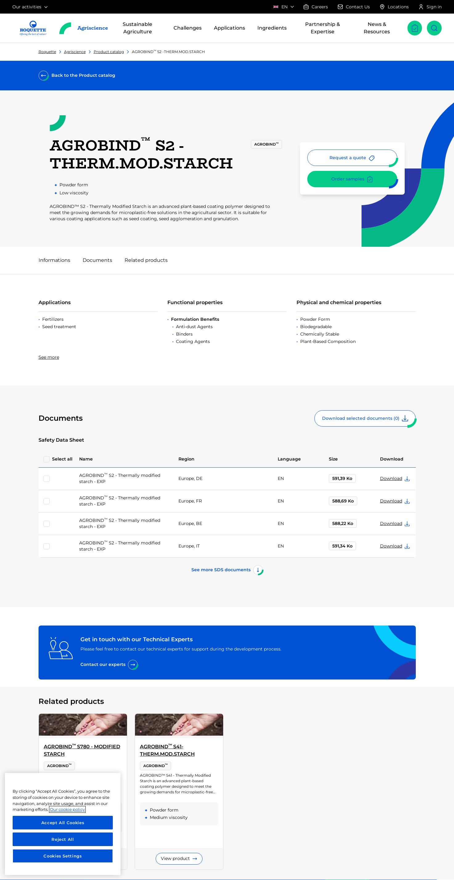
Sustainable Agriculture (137, 28)
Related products (146, 260)
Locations (394, 7)
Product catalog (109, 51)
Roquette (47, 51)
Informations (54, 260)
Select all (62, 459)
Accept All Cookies (62, 822)
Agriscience (75, 51)
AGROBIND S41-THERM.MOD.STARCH (167, 750)
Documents (97, 260)
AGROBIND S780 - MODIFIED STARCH (82, 750)
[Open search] (434, 28)
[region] (63, 824)
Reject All (62, 839)
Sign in (430, 6)
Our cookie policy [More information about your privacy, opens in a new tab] (67, 809)
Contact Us (354, 7)
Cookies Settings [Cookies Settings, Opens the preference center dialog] (62, 855)
